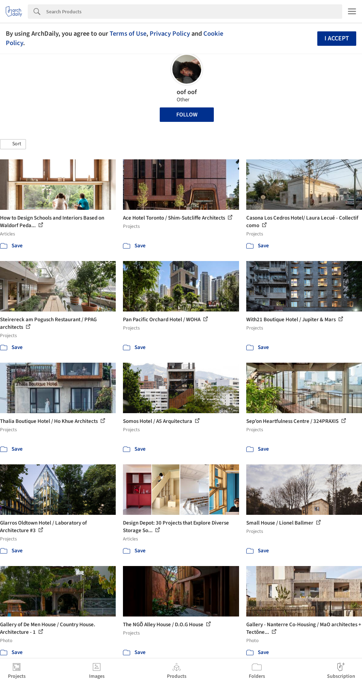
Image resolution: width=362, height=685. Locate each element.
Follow (187, 115)
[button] (13, 144)
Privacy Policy (170, 33)
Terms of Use (128, 33)
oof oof (187, 92)
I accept (337, 38)
